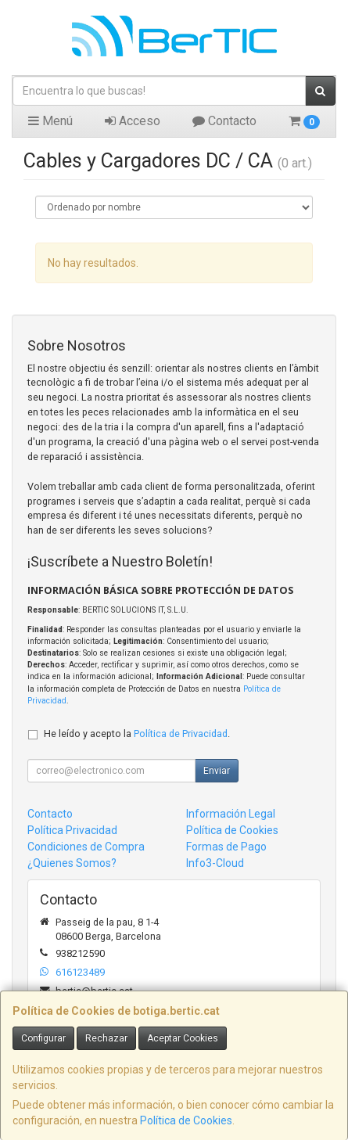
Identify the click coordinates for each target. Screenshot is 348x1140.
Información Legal (230, 813)
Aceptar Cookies (182, 1038)
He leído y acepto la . (137, 733)
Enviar (216, 770)
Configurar (43, 1038)
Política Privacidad (72, 830)
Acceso (132, 120)
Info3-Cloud (215, 863)
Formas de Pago (226, 846)
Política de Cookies (186, 1120)
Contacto (224, 120)
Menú (50, 120)
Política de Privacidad (181, 733)
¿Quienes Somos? (72, 863)
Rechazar (106, 1038)
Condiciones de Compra (86, 846)
